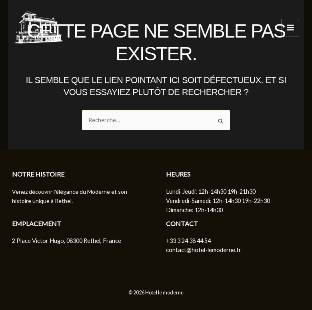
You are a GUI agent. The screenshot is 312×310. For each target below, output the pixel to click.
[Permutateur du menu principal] (290, 27)
